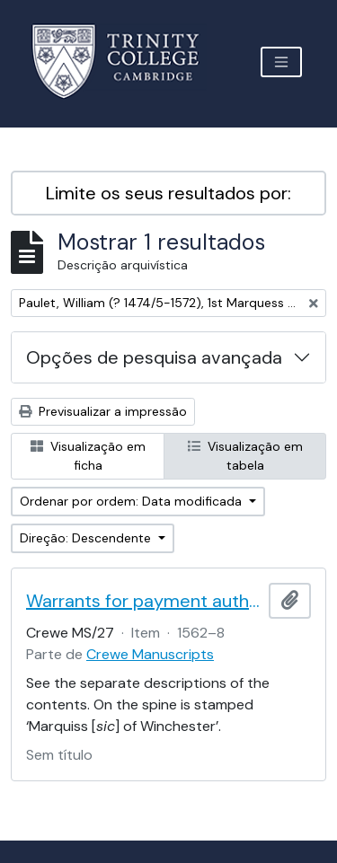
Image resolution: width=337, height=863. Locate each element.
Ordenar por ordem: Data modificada (132, 501)
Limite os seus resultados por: (168, 193)
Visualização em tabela (245, 455)
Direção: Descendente (87, 538)
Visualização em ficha (88, 455)
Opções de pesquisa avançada (154, 357)
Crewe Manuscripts (150, 654)
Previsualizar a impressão (103, 411)
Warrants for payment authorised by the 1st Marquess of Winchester (144, 601)
